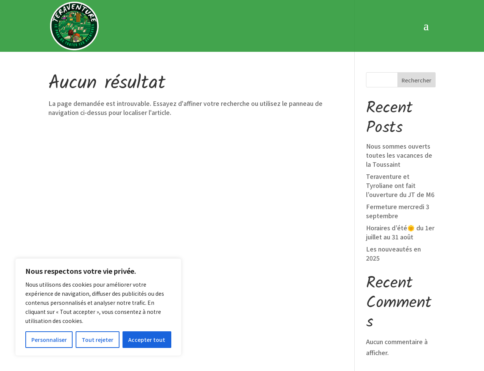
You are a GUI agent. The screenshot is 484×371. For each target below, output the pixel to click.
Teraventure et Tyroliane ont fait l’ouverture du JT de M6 (400, 135)
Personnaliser (49, 339)
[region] (98, 307)
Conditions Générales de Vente (254, 340)
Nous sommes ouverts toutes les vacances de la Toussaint (399, 104)
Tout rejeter (97, 339)
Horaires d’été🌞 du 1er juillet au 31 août (400, 182)
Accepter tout (146, 339)
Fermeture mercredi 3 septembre (397, 161)
